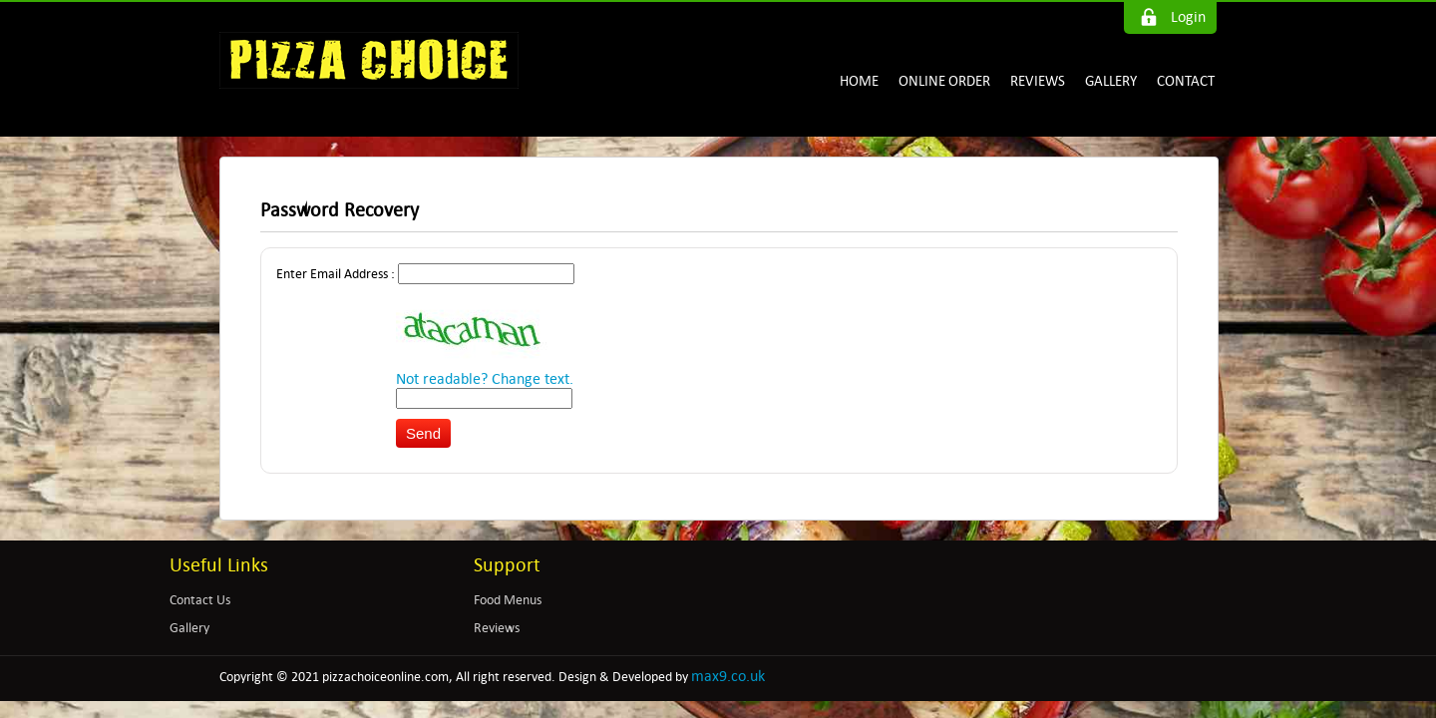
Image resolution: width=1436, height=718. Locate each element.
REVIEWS (1037, 81)
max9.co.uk (728, 675)
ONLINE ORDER (944, 81)
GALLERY (1111, 81)
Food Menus (507, 599)
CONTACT (1186, 81)
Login (1188, 16)
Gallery (189, 627)
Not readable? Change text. (484, 378)
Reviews (497, 627)
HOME (859, 81)
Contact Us (200, 599)
